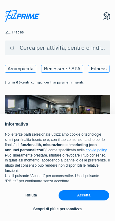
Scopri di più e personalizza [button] (57, 209)
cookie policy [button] (96, 150)
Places (18, 32)
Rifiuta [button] (31, 195)
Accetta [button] (83, 195)
